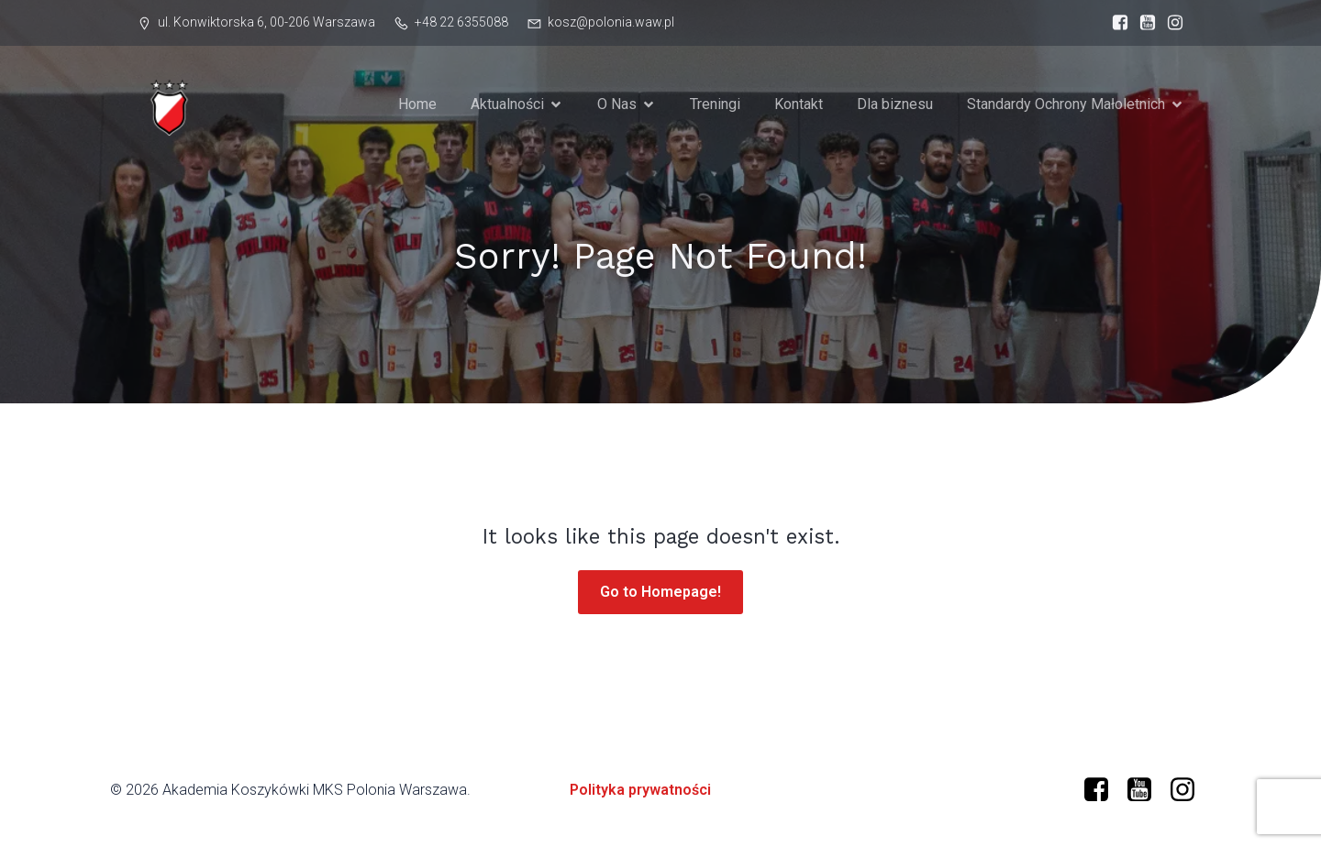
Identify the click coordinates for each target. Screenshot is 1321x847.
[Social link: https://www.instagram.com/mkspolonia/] (1170, 23)
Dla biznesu (895, 105)
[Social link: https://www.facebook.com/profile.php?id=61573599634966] (1115, 23)
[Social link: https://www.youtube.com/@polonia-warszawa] (1143, 23)
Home (417, 105)
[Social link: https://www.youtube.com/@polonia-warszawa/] (1146, 790)
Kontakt (798, 105)
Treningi (715, 105)
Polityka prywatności (640, 789)
